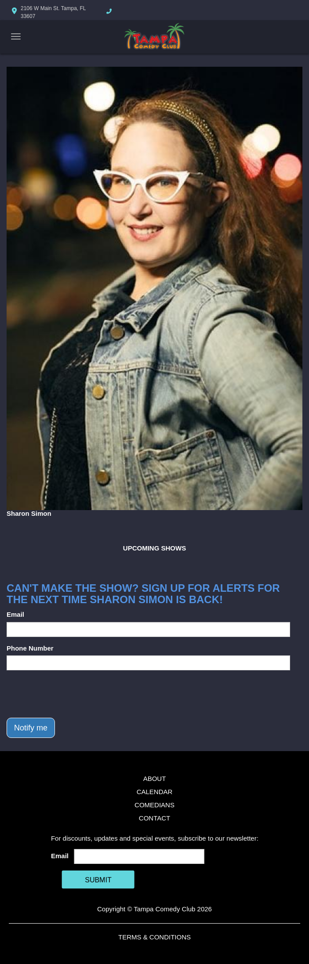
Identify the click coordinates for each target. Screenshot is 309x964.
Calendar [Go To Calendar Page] (155, 791)
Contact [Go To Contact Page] (154, 818)
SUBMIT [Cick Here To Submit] (98, 880)
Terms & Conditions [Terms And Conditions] (154, 937)
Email (15, 614)
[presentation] (73, 694)
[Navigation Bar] (16, 36)
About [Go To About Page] (154, 778)
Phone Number (30, 648)
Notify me (30, 727)
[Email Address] (139, 856)
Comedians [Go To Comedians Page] (154, 805)
